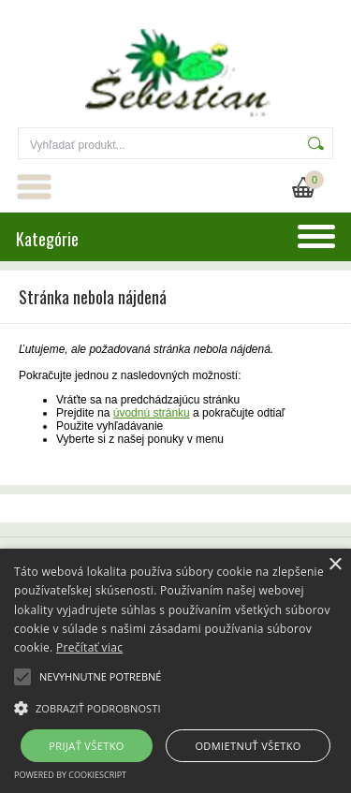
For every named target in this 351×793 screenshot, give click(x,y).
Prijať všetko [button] (86, 746)
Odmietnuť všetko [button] (247, 746)
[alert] (175, 671)
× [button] (335, 565)
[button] (175, 706)
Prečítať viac (89, 647)
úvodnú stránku (151, 412)
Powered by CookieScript (70, 775)
